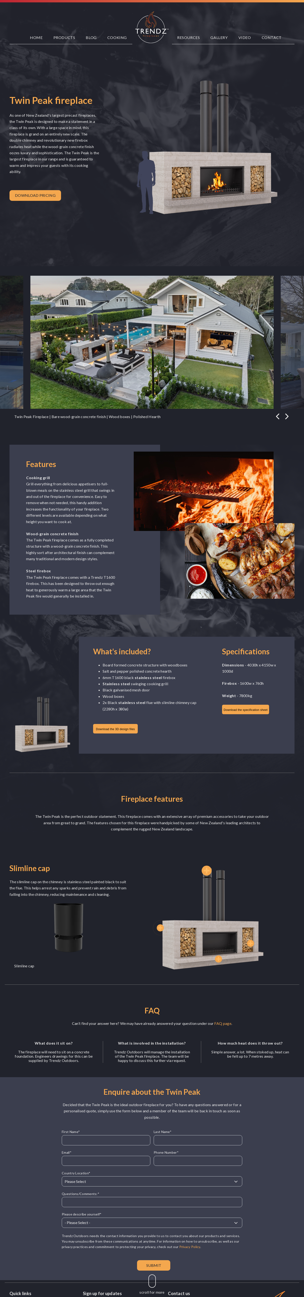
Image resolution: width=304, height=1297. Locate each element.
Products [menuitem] (64, 37)
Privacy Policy (189, 1247)
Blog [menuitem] (91, 37)
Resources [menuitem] (188, 37)
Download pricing (35, 195)
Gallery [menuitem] (219, 37)
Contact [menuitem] (272, 37)
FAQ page (222, 1023)
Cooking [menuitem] (117, 37)
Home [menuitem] (36, 37)
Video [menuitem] (244, 37)
